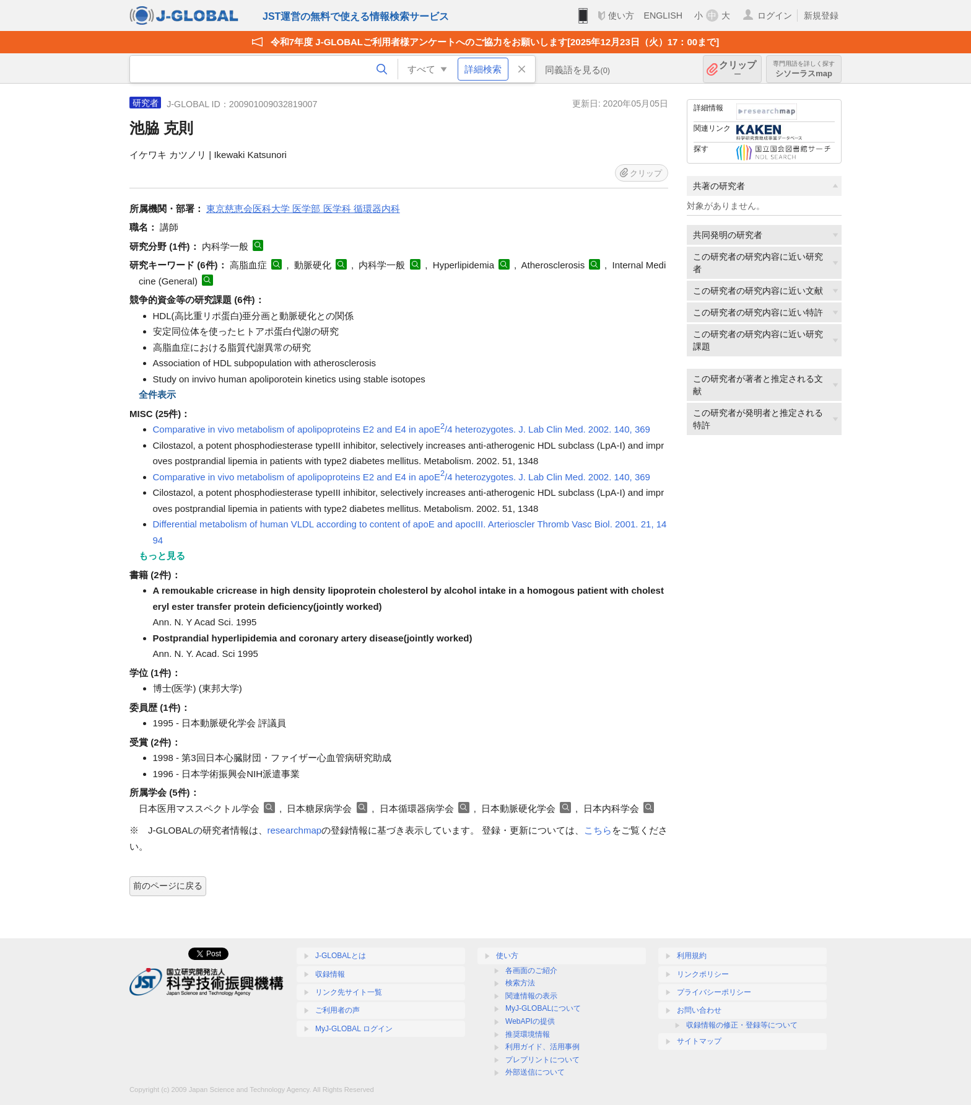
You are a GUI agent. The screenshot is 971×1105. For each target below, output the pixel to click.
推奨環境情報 (527, 1034)
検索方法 (520, 983)
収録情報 (330, 974)
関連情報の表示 (531, 996)
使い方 (621, 15)
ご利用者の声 (337, 1010)
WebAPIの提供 (530, 1021)
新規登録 (821, 15)
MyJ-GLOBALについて (543, 1008)
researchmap (295, 830)
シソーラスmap (804, 69)
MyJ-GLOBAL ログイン (354, 1028)
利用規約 (692, 955)
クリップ (737, 69)
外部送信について (535, 1072)
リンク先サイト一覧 (348, 992)
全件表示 (157, 394)
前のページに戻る (167, 886)
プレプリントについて (542, 1059)
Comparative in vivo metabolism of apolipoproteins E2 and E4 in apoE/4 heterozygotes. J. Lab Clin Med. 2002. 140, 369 (401, 429)
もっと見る (162, 555)
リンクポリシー (703, 974)
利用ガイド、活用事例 (542, 1046)
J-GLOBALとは (340, 955)
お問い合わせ (699, 1010)
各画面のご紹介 (531, 970)
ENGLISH (662, 15)
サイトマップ (699, 1041)
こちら (598, 830)
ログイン (774, 15)
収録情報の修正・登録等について (742, 1025)
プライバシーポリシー (714, 992)
